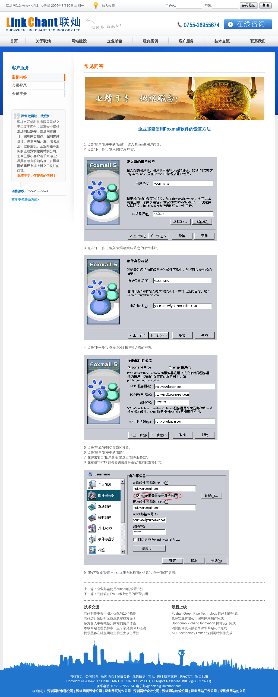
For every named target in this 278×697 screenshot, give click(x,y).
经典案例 (139, 676)
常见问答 (154, 676)
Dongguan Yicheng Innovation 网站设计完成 (203, 623)
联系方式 (185, 676)
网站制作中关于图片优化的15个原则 (110, 613)
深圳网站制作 (16, 6)
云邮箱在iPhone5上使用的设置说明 (122, 594)
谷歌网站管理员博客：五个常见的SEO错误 (115, 628)
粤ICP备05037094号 (196, 681)
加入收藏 (108, 6)
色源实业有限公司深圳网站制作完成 (198, 618)
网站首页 (76, 676)
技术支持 (170, 676)
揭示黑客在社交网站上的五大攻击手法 (111, 633)
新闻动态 (107, 676)
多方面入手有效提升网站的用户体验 (110, 623)
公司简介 (92, 676)
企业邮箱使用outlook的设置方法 (120, 589)
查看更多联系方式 (24, 200)
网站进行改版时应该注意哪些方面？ (110, 618)
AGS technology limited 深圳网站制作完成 (202, 633)
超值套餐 (123, 676)
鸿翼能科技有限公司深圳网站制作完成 (199, 628)
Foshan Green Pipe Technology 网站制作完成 (205, 613)
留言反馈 (201, 676)
